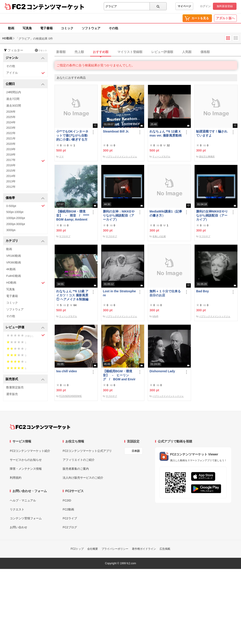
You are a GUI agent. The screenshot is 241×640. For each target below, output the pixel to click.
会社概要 (92, 548)
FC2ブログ (70, 527)
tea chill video (66, 371)
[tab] (147, 52)
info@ (155, 316)
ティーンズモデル (161, 156)
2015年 (11, 170)
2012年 (11, 186)
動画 (11, 28)
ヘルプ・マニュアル (23, 500)
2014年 (11, 176)
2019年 (11, 149)
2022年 (11, 133)
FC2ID (67, 500)
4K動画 (11, 269)
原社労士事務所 (207, 156)
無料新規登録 (225, 6)
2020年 (11, 143)
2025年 (11, 117)
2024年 (11, 122)
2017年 (25, 160)
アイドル (25, 73)
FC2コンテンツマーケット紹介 (30, 451)
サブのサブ (64, 236)
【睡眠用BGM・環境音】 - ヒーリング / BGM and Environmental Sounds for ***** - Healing (119, 375)
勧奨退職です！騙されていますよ (211, 133)
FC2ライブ (70, 518)
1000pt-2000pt (15, 218)
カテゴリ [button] (25, 241)
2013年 (11, 181)
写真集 (27, 28)
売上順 (79, 52)
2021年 (11, 138)
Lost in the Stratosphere (119, 293)
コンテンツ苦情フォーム (26, 518)
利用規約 (15, 477)
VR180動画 (13, 255)
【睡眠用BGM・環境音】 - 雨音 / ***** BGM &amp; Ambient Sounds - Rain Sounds (72, 215)
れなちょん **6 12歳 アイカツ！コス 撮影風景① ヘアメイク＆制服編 (72, 295)
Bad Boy (202, 291)
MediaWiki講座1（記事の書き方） (166, 213)
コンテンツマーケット (56, 6)
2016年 (11, 165)
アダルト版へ (225, 18)
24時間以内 (13, 92)
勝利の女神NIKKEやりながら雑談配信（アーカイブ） (212, 215)
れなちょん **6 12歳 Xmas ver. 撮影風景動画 (166, 133)
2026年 (11, 111)
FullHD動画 (13, 276)
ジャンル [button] (25, 58)
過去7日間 (12, 99)
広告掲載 (165, 548)
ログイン (205, 6)
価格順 (205, 52)
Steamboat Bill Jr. (116, 131)
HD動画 (25, 283)
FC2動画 (68, 509)
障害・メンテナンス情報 (26, 468)
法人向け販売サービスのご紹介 (83, 477)
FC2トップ (77, 548)
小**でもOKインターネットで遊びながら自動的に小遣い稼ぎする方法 (72, 135)
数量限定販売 (15, 387)
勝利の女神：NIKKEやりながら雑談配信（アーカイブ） (119, 215)
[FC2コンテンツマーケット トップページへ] (40, 427)
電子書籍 (46, 28)
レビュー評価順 (162, 52)
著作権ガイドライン (144, 548)
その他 (113, 28)
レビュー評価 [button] (25, 327)
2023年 (11, 127)
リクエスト (17, 509)
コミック (67, 28)
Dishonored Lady (162, 371)
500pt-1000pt (14, 212)
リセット (41, 50)
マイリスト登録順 (129, 52)
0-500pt (25, 206)
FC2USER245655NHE (70, 396)
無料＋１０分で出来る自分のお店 (165, 293)
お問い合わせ (18, 527)
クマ (61, 156)
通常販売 (12, 394)
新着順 (61, 52)
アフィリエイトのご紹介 (79, 459)
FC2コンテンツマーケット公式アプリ (87, 451)
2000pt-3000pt (15, 224)
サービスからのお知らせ (26, 459)
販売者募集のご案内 (76, 468)
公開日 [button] (25, 84)
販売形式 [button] (25, 379)
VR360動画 (13, 262)
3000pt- (11, 230)
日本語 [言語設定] (136, 451)
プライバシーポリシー (115, 548)
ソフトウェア (91, 28)
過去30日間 (13, 105)
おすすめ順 (100, 52)
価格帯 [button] (25, 198)
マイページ (184, 6)
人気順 (186, 52)
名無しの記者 (159, 236)
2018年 (11, 154)
